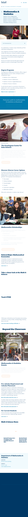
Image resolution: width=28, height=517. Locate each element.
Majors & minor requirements (7, 92)
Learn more (3, 266)
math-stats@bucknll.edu (6, 466)
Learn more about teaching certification (10, 323)
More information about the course (9, 397)
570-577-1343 (4, 465)
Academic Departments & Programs (13, 6)
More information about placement (9, 407)
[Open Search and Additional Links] (24, 2)
